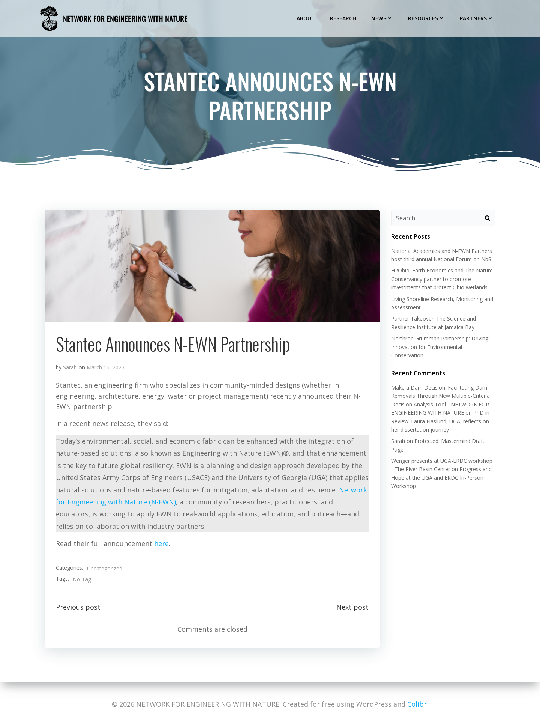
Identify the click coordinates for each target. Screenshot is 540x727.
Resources (426, 18)
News (382, 18)
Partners (477, 18)
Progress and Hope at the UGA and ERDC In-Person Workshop (441, 477)
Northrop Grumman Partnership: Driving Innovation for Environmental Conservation (439, 347)
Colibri (418, 704)
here (161, 543)
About (306, 18)
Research (343, 18)
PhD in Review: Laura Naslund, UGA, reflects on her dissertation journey (440, 421)
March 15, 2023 (105, 367)
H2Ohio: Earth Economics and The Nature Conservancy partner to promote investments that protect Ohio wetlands (442, 279)
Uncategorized (104, 568)
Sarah (70, 367)
